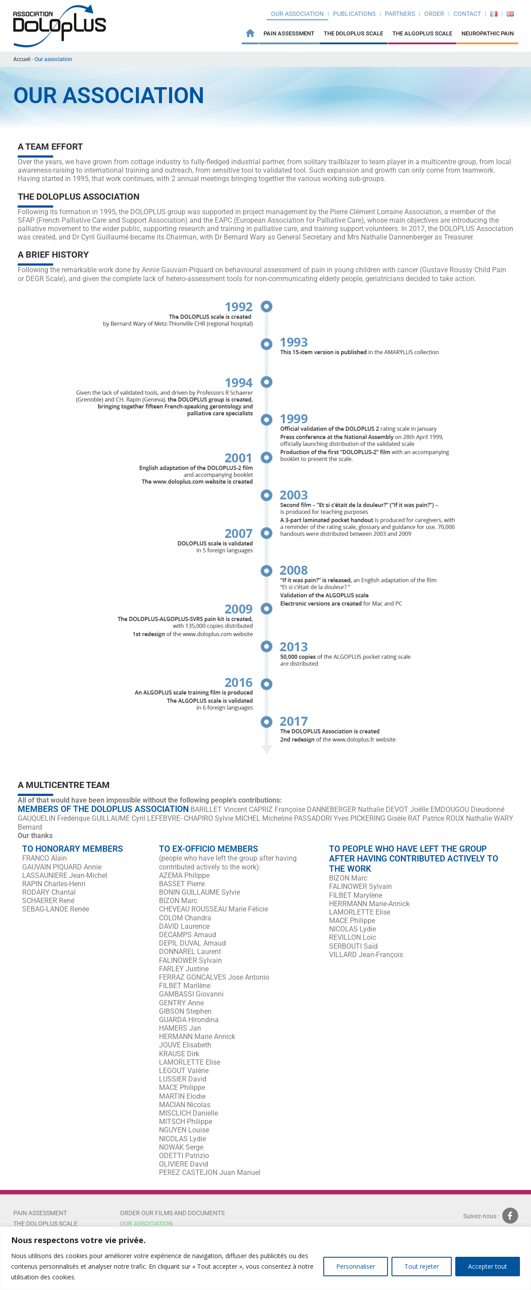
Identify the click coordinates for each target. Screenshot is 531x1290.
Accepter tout (487, 1266)
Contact (467, 13)
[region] (265, 1258)
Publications (354, 13)
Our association (297, 13)
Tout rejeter (421, 1266)
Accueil (22, 59)
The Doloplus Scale (353, 33)
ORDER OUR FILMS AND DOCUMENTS (172, 1213)
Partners (400, 13)
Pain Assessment (289, 33)
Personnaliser (355, 1266)
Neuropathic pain (487, 33)
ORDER (434, 13)
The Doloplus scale (45, 1223)
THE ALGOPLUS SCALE (422, 33)
